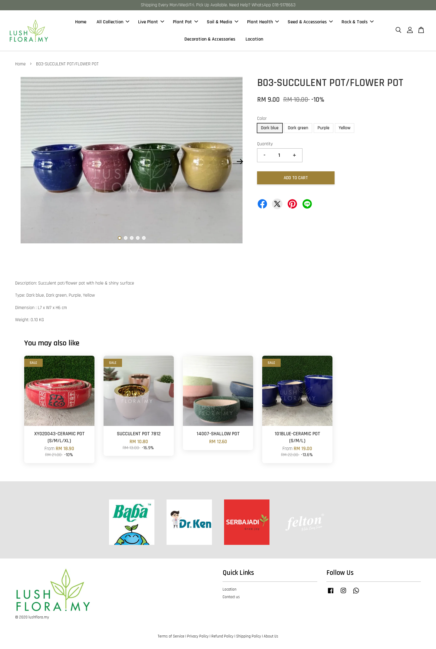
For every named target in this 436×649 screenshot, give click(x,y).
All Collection (113, 22)
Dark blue (270, 128)
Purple (323, 128)
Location (254, 39)
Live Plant (151, 22)
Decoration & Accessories (209, 39)
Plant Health (263, 22)
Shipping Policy (248, 636)
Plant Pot (185, 22)
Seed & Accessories (310, 22)
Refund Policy (222, 636)
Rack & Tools (358, 22)
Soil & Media (222, 22)
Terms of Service (171, 636)
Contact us (231, 597)
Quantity (265, 144)
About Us (271, 636)
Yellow (344, 128)
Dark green (298, 128)
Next (239, 161)
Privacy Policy (198, 636)
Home (80, 22)
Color (262, 118)
